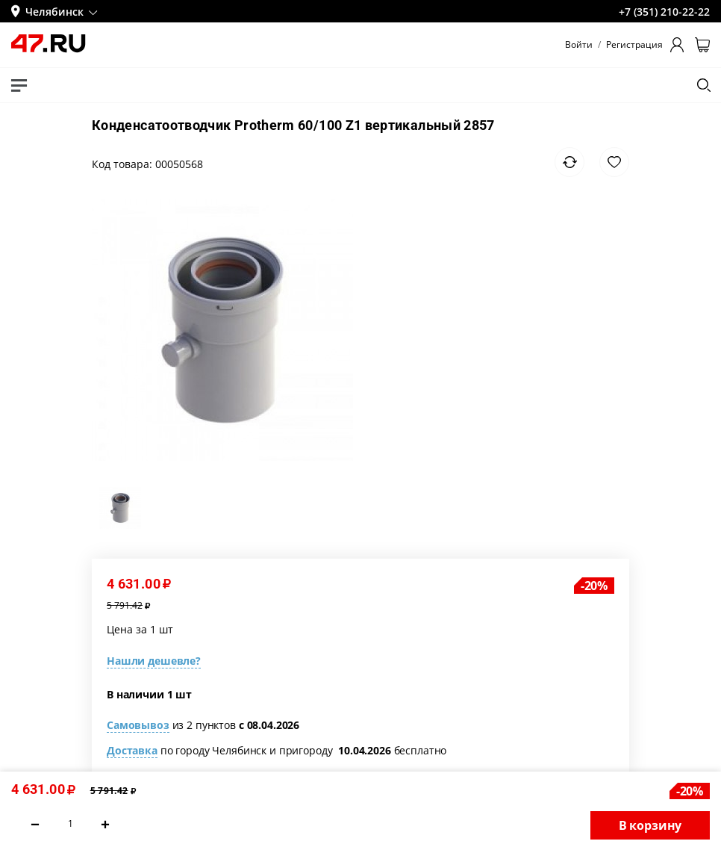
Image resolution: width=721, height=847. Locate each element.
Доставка (132, 750)
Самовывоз (138, 725)
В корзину (650, 825)
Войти (579, 45)
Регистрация (634, 45)
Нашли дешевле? (154, 661)
